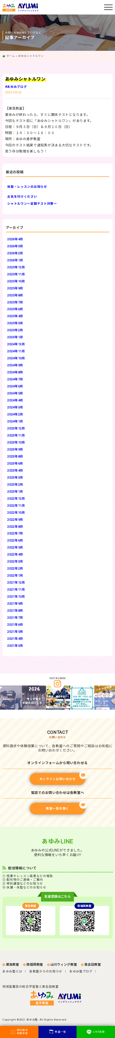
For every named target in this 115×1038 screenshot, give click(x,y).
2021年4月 (15, 638)
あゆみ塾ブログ (81, 971)
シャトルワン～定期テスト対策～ (32, 203)
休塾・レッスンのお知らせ (27, 186)
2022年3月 (15, 561)
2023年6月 (15, 463)
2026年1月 (15, 260)
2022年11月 (16, 505)
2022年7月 (15, 533)
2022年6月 (15, 540)
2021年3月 (15, 645)
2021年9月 (15, 603)
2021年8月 (15, 610)
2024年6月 (15, 386)
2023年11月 (16, 435)
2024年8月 (15, 372)
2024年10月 (16, 358)
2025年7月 (15, 302)
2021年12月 (16, 582)
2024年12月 (16, 344)
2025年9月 (15, 288)
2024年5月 (15, 393)
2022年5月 (15, 547)
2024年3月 (15, 407)
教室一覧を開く (65, 806)
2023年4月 (15, 470)
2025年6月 (15, 309)
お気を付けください (22, 196)
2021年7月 (15, 617)
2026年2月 (15, 253)
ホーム (11, 56)
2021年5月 (15, 631)
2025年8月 (15, 295)
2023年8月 (15, 456)
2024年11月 (16, 351)
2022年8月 (15, 526)
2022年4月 (15, 554)
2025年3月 (15, 323)
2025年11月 (16, 274)
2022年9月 (15, 519)
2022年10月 (16, 512)
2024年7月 (15, 379)
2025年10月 (16, 281)
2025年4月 (15, 316)
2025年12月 (16, 267)
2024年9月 (15, 365)
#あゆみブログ (16, 87)
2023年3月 (15, 477)
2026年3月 (15, 246)
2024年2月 (15, 414)
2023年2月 (15, 484)
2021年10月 (16, 596)
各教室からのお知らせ (45, 971)
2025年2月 (15, 330)
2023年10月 (16, 442)
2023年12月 (16, 428)
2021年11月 (16, 589)
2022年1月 (15, 575)
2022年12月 (16, 498)
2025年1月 (15, 337)
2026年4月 (15, 239)
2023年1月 (15, 491)
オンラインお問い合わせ (62, 777)
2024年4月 (15, 400)
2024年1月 (15, 421)
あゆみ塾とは (12, 971)
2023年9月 (15, 449)
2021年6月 (15, 624)
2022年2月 (15, 568)
